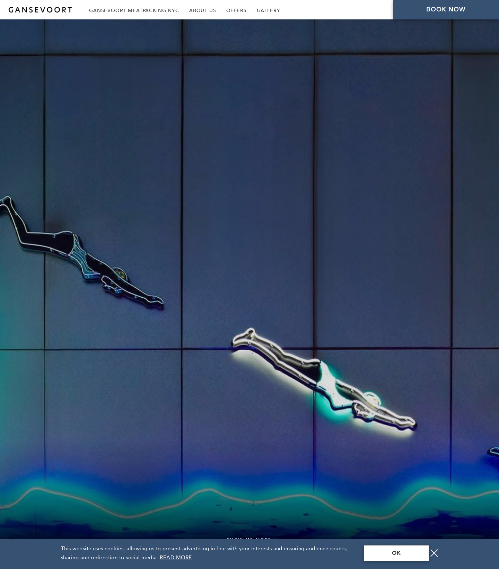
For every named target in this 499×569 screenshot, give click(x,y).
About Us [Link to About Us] (202, 10)
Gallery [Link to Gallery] (268, 10)
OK (396, 553)
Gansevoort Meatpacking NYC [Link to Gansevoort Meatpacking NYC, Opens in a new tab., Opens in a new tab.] (134, 10)
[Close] (434, 553)
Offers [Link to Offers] (236, 10)
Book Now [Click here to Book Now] (446, 9)
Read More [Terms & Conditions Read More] (176, 557)
